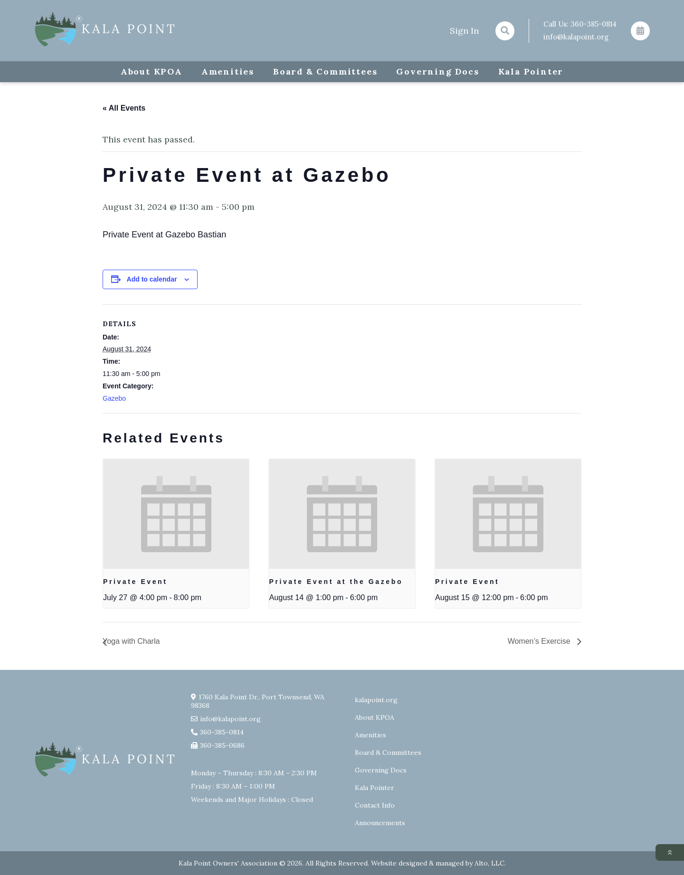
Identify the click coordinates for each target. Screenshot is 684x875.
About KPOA (151, 71)
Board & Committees (325, 71)
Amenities (227, 71)
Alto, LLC (489, 863)
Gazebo (114, 398)
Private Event (135, 581)
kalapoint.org (376, 700)
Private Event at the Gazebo (336, 581)
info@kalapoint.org (575, 36)
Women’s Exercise (540, 641)
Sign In (464, 30)
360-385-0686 (222, 745)
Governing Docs (437, 71)
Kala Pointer (531, 71)
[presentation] (176, 513)
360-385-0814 (593, 23)
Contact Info (375, 805)
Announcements (380, 823)
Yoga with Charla (131, 641)
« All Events (124, 108)
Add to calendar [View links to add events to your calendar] (152, 279)
